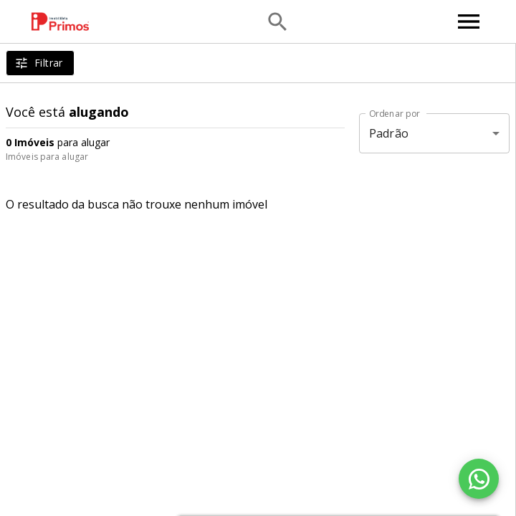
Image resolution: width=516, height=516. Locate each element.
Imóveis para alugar (47, 156)
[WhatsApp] (479, 479)
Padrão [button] (388, 133)
